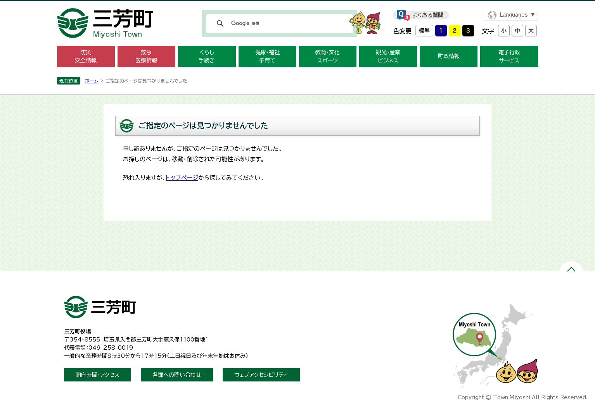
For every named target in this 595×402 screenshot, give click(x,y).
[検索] (278, 23)
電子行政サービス (509, 56)
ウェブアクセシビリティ (261, 375)
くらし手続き (207, 56)
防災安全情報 (86, 56)
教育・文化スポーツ (327, 56)
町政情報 (449, 56)
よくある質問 (427, 15)
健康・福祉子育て (267, 56)
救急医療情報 (146, 56)
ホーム (92, 80)
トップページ (182, 178)
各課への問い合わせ (176, 375)
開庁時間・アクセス (97, 375)
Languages (514, 14)
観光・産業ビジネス (388, 56)
